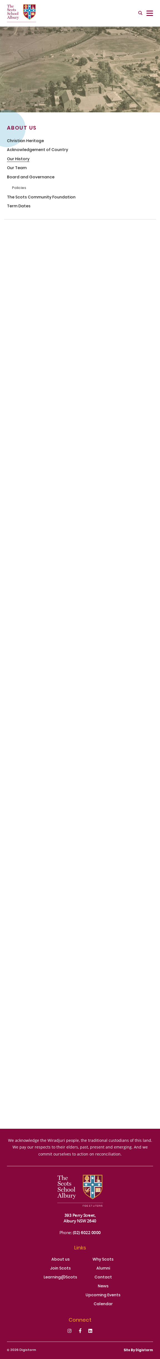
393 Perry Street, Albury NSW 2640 (80, 1218)
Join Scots (60, 1269)
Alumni (103, 1269)
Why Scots (103, 1260)
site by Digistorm (138, 1350)
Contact (103, 1278)
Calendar (103, 1304)
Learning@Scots (60, 1278)
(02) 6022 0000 (87, 1232)
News (103, 1286)
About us (60, 1260)
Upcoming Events (103, 1295)
